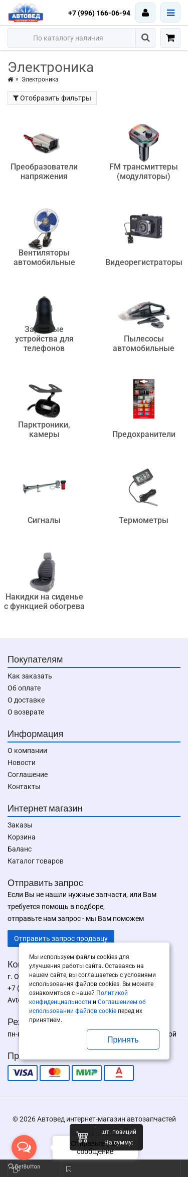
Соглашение (28, 774)
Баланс (20, 849)
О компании (27, 750)
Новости (22, 762)
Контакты (24, 786)
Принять (123, 1040)
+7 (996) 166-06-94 (99, 13)
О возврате (26, 712)
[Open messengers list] (24, 1147)
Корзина (22, 837)
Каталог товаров (36, 861)
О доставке (26, 700)
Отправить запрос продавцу (61, 938)
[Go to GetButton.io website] (24, 1167)
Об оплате (24, 688)
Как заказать (30, 676)
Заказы (20, 825)
